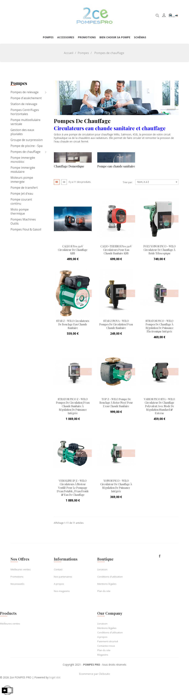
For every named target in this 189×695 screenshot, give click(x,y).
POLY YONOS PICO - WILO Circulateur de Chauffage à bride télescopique (159, 250)
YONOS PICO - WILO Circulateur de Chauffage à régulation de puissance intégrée (116, 486)
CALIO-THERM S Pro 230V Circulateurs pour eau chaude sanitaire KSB (116, 250)
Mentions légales (106, 583)
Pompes (19, 83)
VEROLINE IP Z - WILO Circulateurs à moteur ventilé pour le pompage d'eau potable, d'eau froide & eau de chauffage (73, 488)
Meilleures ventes (21, 569)
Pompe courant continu (21, 201)
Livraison (102, 569)
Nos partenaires (63, 576)
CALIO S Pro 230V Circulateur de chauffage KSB (72, 250)
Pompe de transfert (24, 188)
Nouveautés (17, 583)
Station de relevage (24, 104)
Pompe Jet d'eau (22, 193)
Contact (58, 569)
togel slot (55, 677)
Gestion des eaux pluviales (22, 132)
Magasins (102, 654)
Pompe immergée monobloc (23, 160)
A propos (59, 583)
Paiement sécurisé (107, 641)
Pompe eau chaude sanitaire (116, 166)
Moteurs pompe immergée (22, 180)
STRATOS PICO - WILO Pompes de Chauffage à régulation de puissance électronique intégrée (159, 326)
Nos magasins (62, 591)
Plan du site (103, 591)
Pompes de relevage (25, 92)
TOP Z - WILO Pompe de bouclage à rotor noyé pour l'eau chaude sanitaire (116, 402)
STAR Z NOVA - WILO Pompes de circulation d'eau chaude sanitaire (116, 324)
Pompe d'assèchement (26, 98)
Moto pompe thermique (20, 211)
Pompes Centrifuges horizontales (25, 112)
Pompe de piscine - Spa (26, 146)
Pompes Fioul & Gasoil (26, 229)
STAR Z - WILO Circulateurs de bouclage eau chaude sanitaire (72, 324)
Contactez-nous (106, 645)
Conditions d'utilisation (110, 576)
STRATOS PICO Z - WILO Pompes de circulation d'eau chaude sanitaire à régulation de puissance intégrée (73, 406)
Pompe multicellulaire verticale (25, 122)
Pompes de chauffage (25, 152)
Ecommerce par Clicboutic (94, 674)
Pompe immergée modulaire (23, 170)
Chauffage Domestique (69, 166)
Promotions (17, 576)
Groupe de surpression (27, 140)
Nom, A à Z (157, 182)
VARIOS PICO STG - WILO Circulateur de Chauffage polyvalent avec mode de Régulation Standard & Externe (159, 406)
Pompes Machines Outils (23, 221)
